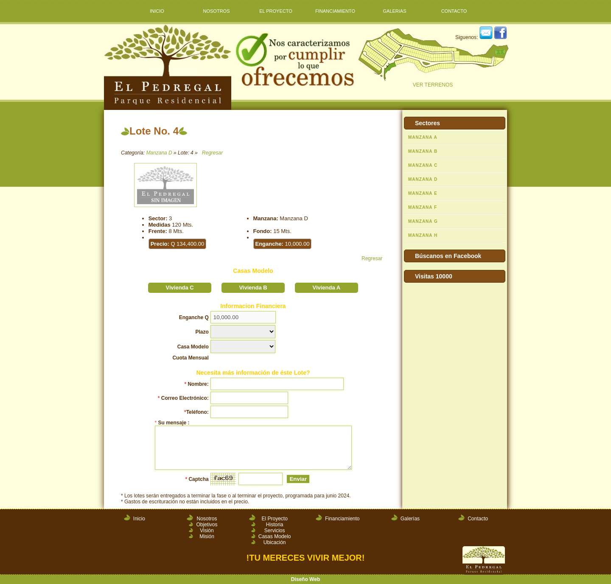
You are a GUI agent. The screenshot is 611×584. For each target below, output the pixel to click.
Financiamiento (342, 519)
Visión (206, 530)
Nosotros (206, 519)
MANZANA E (422, 193)
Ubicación (274, 542)
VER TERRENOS (433, 58)
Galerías (410, 519)
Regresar (212, 153)
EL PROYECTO (275, 11)
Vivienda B (253, 287)
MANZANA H (422, 235)
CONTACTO (454, 11)
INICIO (157, 11)
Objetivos (206, 525)
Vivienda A (326, 287)
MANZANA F (422, 207)
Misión (206, 536)
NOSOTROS (216, 11)
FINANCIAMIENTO (335, 11)
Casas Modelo (274, 536)
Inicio (139, 519)
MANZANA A (422, 137)
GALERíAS (394, 11)
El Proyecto (274, 519)
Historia (274, 525)
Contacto (478, 519)
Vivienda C (180, 287)
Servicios (274, 530)
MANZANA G (423, 221)
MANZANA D (422, 179)
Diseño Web (305, 579)
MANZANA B (422, 151)
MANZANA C (422, 165)
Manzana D (159, 153)
